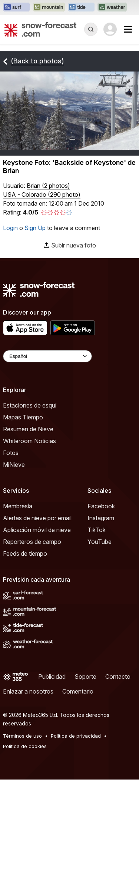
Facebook (101, 506)
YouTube (99, 541)
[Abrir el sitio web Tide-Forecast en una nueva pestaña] (81, 7)
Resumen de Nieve (28, 429)
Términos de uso (22, 736)
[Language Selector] (47, 356)
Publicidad (52, 676)
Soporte (85, 676)
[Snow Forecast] (40, 29)
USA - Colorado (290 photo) (41, 194)
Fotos (11, 452)
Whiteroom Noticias (29, 441)
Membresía (17, 506)
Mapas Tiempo (23, 417)
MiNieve (14, 464)
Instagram (100, 518)
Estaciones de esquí (29, 405)
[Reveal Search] (90, 29)
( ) (48, 185)
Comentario (77, 691)
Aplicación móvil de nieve (37, 530)
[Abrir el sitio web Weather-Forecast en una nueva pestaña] (112, 7)
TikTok (96, 530)
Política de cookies (25, 746)
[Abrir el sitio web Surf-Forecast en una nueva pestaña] (16, 7)
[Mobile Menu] (128, 29)
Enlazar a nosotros (28, 691)
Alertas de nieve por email (37, 518)
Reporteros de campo (32, 541)
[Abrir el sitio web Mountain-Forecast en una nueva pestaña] (49, 7)
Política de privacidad (76, 736)
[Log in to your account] (110, 29)
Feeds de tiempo (25, 553)
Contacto (117, 676)
